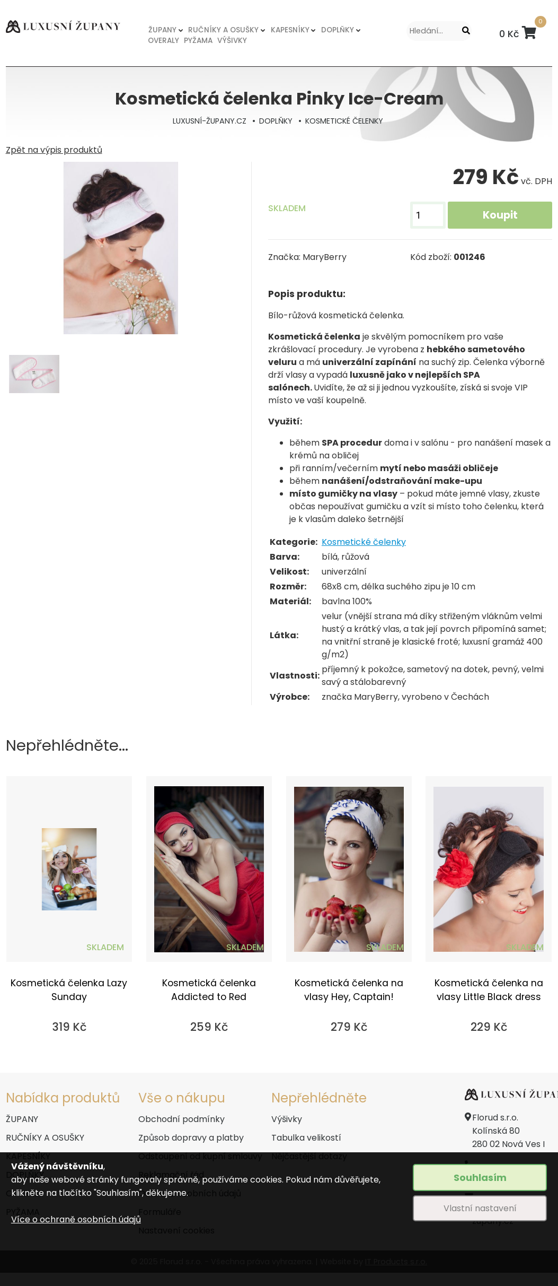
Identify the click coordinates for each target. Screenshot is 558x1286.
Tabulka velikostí (306, 1138)
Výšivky (286, 1119)
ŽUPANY (162, 30)
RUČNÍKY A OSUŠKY (223, 30)
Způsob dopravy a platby (191, 1138)
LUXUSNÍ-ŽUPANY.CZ (209, 121)
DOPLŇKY (337, 30)
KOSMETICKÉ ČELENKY (344, 121)
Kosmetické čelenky (364, 542)
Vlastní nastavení (480, 1208)
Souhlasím (480, 1177)
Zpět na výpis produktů (54, 150)
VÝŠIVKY (232, 41)
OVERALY (163, 41)
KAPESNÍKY (290, 30)
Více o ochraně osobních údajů (76, 1219)
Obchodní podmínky (181, 1119)
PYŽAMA (198, 41)
